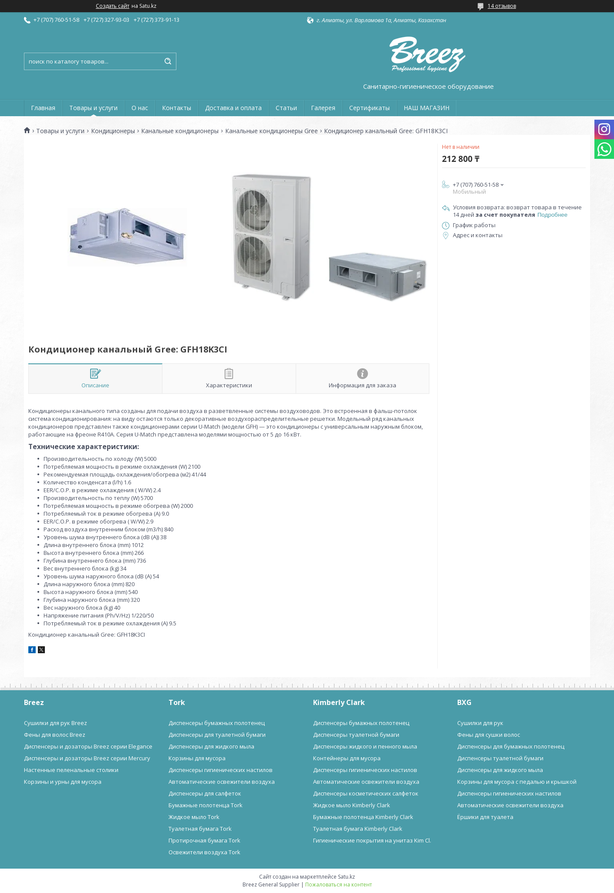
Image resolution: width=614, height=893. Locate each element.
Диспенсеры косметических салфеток (365, 793)
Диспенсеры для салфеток (205, 793)
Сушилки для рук (480, 723)
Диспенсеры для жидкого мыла (211, 746)
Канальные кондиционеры (180, 131)
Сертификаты (369, 108)
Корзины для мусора (197, 758)
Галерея (323, 108)
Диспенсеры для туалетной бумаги (217, 735)
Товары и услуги (93, 108)
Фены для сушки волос (488, 735)
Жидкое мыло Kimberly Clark (351, 805)
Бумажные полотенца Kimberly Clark (363, 817)
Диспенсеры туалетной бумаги (356, 735)
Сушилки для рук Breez (55, 723)
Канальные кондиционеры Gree (271, 131)
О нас (140, 108)
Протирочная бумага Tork (204, 840)
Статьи (286, 108)
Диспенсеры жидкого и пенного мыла (365, 746)
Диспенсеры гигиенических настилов (221, 770)
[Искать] (167, 61)
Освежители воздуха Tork (204, 852)
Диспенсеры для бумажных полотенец (510, 746)
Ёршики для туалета (485, 817)
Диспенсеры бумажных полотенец (217, 723)
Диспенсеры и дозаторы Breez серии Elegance (88, 746)
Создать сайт (112, 6)
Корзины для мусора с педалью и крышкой (517, 782)
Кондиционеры (113, 131)
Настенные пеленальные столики (71, 770)
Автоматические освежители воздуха (222, 782)
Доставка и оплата (233, 108)
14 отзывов (502, 6)
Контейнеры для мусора (347, 758)
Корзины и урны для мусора (62, 782)
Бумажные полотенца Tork (206, 805)
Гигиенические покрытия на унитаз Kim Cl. (372, 840)
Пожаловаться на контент (338, 884)
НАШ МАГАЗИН (426, 108)
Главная (43, 108)
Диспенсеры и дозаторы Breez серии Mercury (87, 758)
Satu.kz (346, 876)
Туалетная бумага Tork (200, 829)
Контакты (176, 108)
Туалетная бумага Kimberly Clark (357, 829)
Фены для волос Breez (54, 735)
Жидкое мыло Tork (194, 817)
